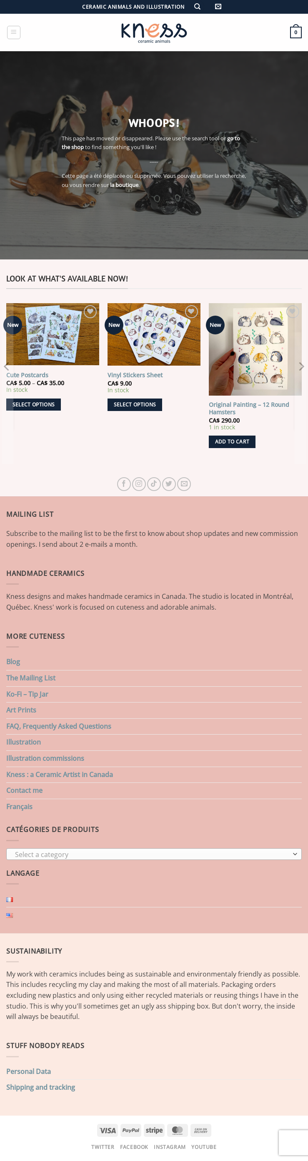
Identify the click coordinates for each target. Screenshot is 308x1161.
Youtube (203, 1147)
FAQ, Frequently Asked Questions (58, 726)
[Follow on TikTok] (154, 484)
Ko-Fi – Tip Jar (27, 694)
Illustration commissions (45, 758)
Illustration (23, 742)
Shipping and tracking (40, 1087)
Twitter (102, 1147)
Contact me (24, 790)
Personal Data (28, 1071)
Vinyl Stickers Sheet (135, 375)
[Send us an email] (184, 484)
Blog (13, 661)
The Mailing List (30, 678)
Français (19, 806)
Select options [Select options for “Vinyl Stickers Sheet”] (135, 404)
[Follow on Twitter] (169, 484)
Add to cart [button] (232, 441)
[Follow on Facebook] (124, 484)
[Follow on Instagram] (139, 484)
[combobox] (154, 854)
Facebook (134, 1147)
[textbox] (152, 854)
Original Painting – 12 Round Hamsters (249, 408)
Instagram (170, 1147)
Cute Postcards (27, 375)
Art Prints (21, 710)
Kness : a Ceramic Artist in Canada (59, 774)
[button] (218, 7)
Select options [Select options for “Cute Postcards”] (34, 404)
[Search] (197, 7)
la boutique (124, 185)
